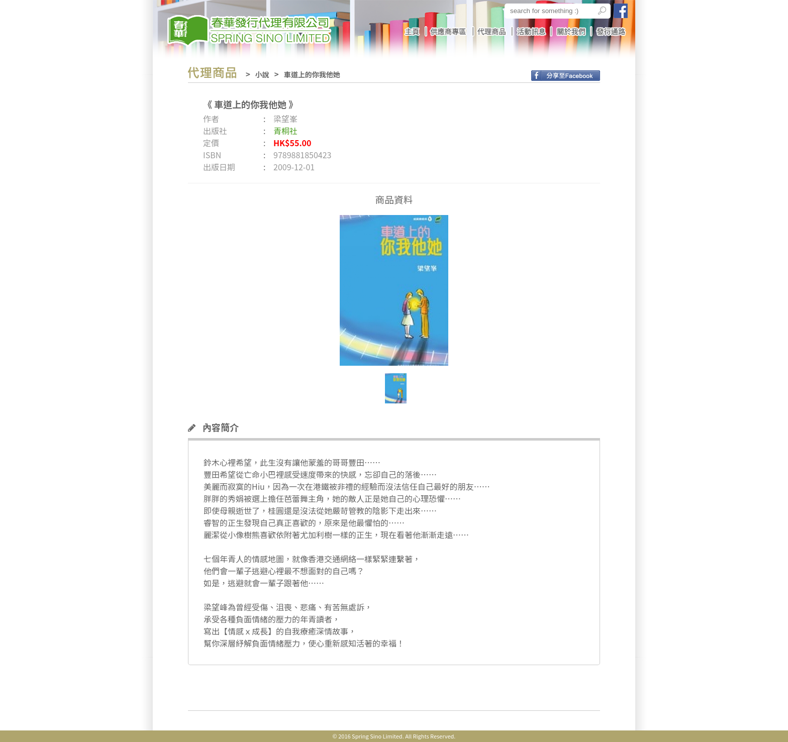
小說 (262, 74)
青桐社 (285, 131)
